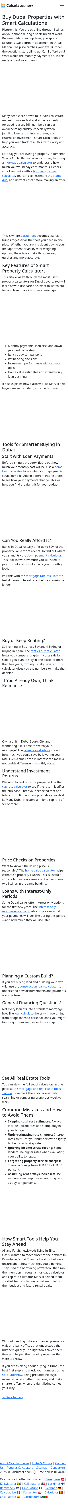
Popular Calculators (20, 1468)
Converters (58, 1468)
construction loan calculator (39, 986)
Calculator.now (12, 1375)
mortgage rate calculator (43, 576)
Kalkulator (30, 1492)
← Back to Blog (12, 1397)
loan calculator (24, 1013)
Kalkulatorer (32, 1484)
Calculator (51, 1492)
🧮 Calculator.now (17, 5)
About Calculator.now (14, 1463)
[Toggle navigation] (62, 5)
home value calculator (40, 870)
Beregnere (53, 1479)
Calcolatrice (8, 1492)
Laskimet (54, 1484)
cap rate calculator (14, 787)
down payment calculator (44, 555)
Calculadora (8, 1497)
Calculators (28, 236)
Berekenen (7, 1488)
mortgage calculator (18, 163)
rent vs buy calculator (45, 651)
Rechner (51, 1488)
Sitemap (42, 1468)
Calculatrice (30, 1488)
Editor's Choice (42, 1463)
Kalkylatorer (8, 1484)
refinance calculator (37, 750)
